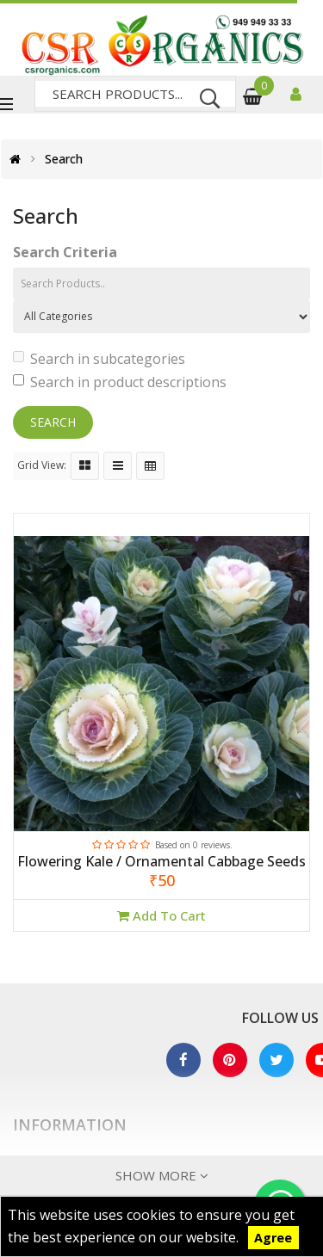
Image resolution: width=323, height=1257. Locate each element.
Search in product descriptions (120, 382)
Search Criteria (65, 252)
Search (64, 159)
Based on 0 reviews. (194, 845)
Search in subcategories (99, 358)
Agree (273, 1237)
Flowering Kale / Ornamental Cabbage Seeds (161, 862)
